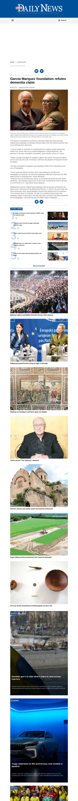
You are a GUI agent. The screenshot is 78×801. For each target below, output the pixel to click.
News (12, 62)
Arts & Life (22, 62)
